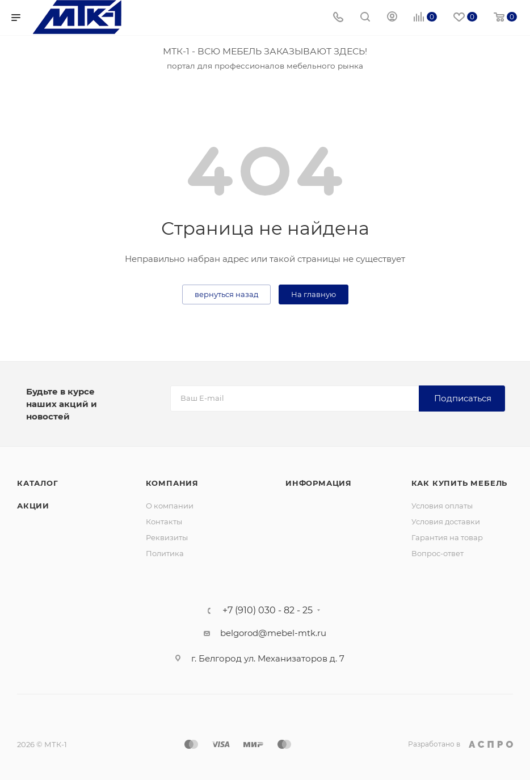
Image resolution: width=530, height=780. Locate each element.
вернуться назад (226, 294)
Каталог (37, 483)
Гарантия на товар (447, 537)
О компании (170, 505)
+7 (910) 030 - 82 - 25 (267, 610)
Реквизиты (167, 537)
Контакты (164, 521)
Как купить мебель (459, 483)
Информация (318, 483)
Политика (165, 553)
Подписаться (462, 398)
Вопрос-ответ (437, 553)
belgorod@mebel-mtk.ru (273, 633)
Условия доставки (445, 521)
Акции (33, 505)
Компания (172, 483)
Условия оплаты (442, 505)
